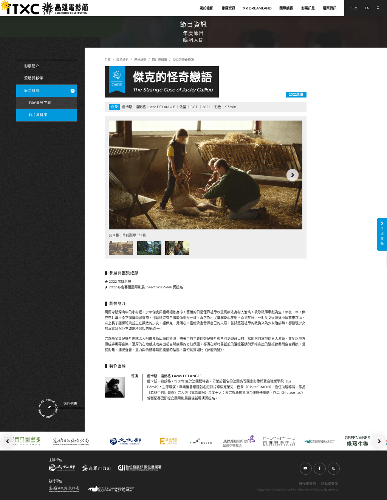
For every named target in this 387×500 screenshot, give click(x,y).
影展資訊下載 (39, 103)
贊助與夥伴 (33, 78)
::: (2, 3)
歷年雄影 (49, 90)
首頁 (108, 60)
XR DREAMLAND (257, 8)
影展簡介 (31, 66)
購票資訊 (329, 8)
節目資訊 (228, 8)
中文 (354, 8)
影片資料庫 (37, 115)
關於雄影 (206, 8)
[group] (205, 175)
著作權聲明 (307, 484)
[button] (292, 175)
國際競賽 (286, 8)
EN (367, 8)
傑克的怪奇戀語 (183, 60)
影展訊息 (308, 8)
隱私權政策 (329, 484)
